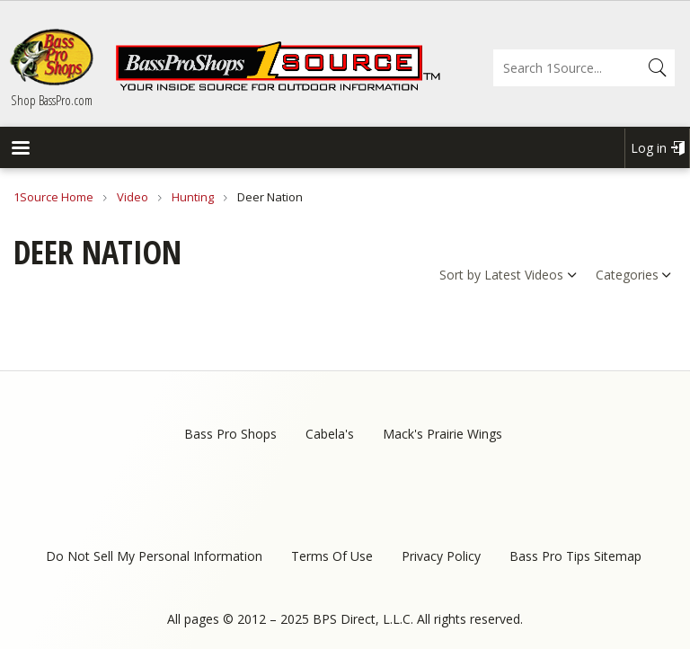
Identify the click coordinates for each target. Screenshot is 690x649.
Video (132, 197)
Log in (649, 147)
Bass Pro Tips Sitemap (575, 556)
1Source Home (53, 197)
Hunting (193, 197)
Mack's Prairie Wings (442, 433)
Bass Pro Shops (230, 433)
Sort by (460, 274)
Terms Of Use (332, 556)
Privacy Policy (441, 556)
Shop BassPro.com (52, 100)
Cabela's (329, 433)
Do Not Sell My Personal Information (154, 556)
